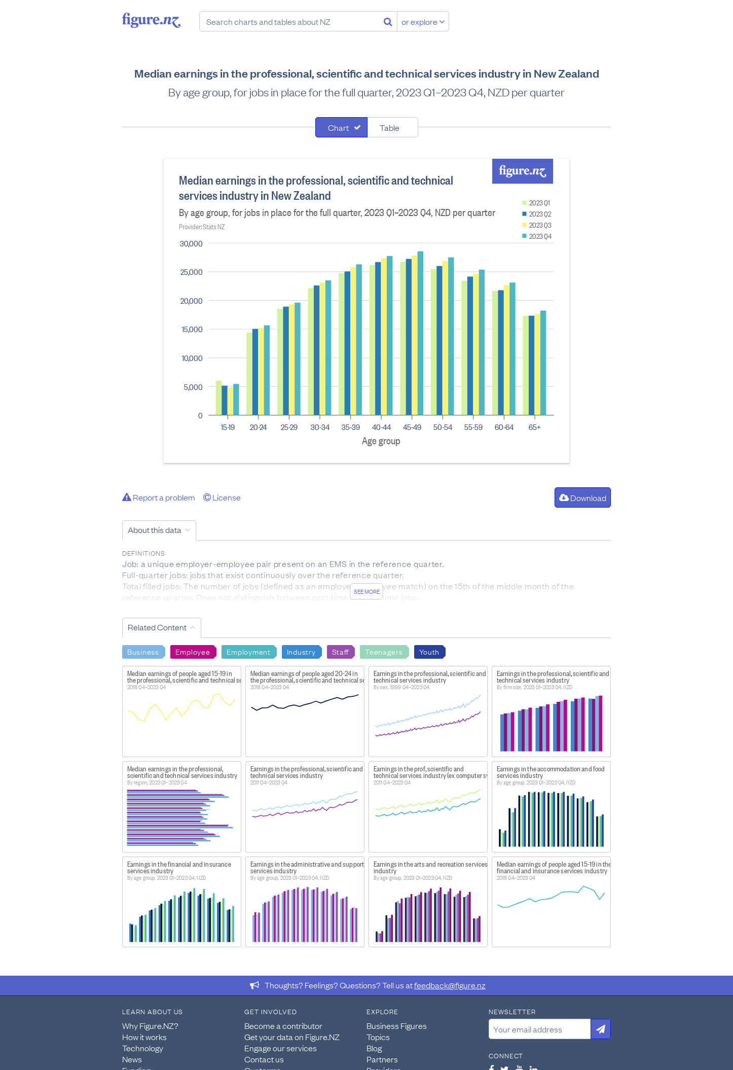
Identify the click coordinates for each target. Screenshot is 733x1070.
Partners (382, 1058)
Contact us (264, 1058)
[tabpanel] (366, 311)
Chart (338, 127)
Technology (142, 1047)
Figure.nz (151, 20)
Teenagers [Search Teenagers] (383, 651)
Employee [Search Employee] (192, 651)
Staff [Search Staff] (340, 651)
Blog (374, 1047)
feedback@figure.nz (450, 984)
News (132, 1058)
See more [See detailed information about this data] (367, 591)
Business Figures (396, 1025)
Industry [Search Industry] (301, 651)
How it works (144, 1036)
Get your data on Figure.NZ (292, 1036)
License (222, 497)
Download (582, 497)
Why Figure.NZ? (150, 1025)
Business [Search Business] (143, 651)
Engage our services (280, 1047)
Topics (378, 1036)
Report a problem (158, 497)
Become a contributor (283, 1025)
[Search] (388, 21)
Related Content (157, 626)
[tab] (341, 127)
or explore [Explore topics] (423, 21)
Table (389, 127)
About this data (154, 529)
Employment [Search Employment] (249, 651)
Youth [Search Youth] (429, 651)
